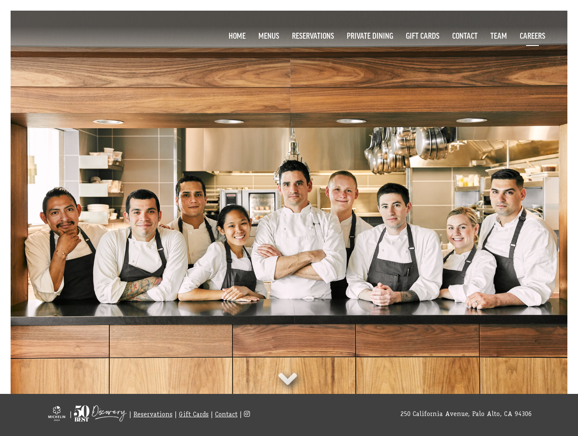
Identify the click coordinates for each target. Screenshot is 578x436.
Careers (532, 35)
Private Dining (370, 35)
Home (237, 35)
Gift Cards (422, 35)
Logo (53, 34)
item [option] (289, 206)
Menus (268, 35)
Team (498, 35)
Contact (465, 35)
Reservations (313, 35)
